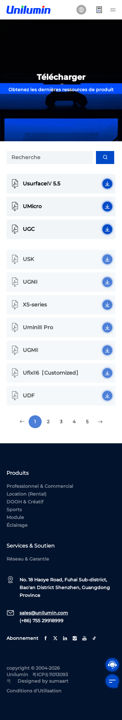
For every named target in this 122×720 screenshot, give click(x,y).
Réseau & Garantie (28, 559)
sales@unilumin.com (44, 613)
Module (15, 517)
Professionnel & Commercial (40, 486)
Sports (14, 509)
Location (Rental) (27, 494)
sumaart (58, 681)
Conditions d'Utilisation (34, 691)
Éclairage (17, 525)
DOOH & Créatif (25, 502)
